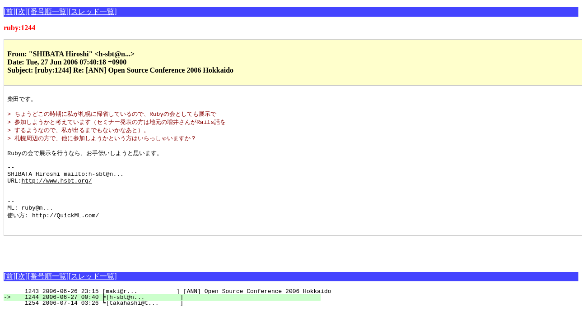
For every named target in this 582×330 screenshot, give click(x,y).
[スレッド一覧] (93, 11)
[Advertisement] (109, 267)
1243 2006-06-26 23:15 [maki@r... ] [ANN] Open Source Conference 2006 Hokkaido (172, 309)
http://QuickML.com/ (65, 232)
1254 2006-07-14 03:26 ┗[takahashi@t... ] (167, 321)
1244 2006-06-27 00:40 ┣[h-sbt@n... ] (167, 315)
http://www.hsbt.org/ (57, 191)
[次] (22, 11)
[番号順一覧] (48, 11)
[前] (10, 11)
